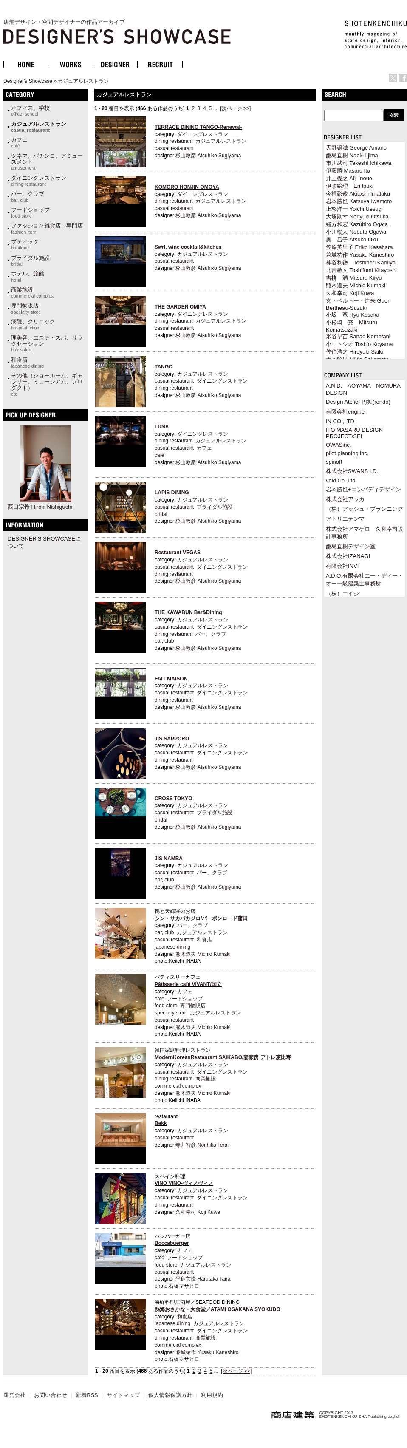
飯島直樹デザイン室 (351, 546)
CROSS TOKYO (173, 799)
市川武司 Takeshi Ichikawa (358, 163)
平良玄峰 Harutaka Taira (202, 1279)
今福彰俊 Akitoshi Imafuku (358, 193)
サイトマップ (123, 1395)
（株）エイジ (342, 593)
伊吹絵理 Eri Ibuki (349, 186)
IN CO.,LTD (340, 421)
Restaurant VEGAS (178, 552)
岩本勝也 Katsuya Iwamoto (359, 201)
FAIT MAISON (171, 679)
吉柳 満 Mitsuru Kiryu (354, 278)
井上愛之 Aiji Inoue (349, 178)
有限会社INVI (342, 566)
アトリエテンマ (345, 519)
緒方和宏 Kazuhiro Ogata (357, 224)
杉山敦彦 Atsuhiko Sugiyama (208, 156)
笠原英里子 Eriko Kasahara (359, 247)
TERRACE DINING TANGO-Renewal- (198, 127)
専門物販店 (26, 308)
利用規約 (212, 1395)
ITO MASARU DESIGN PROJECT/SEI (354, 433)
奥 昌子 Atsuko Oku (352, 239)
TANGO (163, 367)
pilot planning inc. (347, 453)
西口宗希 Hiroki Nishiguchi (40, 507)
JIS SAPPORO (172, 739)
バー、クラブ (27, 196)
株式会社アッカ (345, 499)
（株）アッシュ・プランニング (364, 509)
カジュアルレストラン (83, 81)
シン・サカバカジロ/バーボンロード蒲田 (201, 918)
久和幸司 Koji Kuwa (197, 1212)
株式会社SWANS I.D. (352, 471)
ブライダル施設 (30, 260)
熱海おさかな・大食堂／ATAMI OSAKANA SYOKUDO (217, 1309)
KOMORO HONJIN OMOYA (187, 187)
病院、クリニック (33, 324)
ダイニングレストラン (38, 181)
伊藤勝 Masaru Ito (348, 170)
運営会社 (14, 1395)
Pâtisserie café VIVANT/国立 (188, 984)
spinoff (334, 462)
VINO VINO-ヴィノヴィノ (184, 1183)
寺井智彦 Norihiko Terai (201, 1145)
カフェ (19, 142)
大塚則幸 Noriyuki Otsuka (357, 216)
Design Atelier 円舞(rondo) (358, 402)
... (215, 108)
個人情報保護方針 (170, 1395)
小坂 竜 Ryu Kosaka (352, 315)
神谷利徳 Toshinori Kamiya (361, 262)
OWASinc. (338, 445)
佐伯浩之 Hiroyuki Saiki (354, 352)
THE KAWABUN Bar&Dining (188, 612)
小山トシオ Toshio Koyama (359, 344)
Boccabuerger (172, 1243)
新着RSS (87, 1395)
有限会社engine (345, 411)
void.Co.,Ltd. (341, 480)
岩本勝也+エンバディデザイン (363, 489)
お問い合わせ (50, 1395)
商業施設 (32, 292)
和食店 (27, 362)
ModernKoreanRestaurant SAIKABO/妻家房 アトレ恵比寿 (223, 1057)
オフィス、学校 (30, 110)
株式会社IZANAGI (348, 556)
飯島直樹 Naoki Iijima (352, 155)
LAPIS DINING (172, 493)
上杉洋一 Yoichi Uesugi (354, 209)
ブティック (25, 244)
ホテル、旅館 (27, 276)
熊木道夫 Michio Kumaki (202, 954)
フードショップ (30, 212)
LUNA (162, 427)
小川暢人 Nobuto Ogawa (356, 232)
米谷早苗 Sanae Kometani (358, 336)
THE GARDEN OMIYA (180, 307)
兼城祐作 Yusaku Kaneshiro (206, 1352)
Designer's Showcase (27, 81)
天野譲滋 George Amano (356, 148)
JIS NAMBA (169, 858)
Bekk (161, 1123)
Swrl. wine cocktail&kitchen (188, 247)
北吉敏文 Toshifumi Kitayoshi (361, 270)
